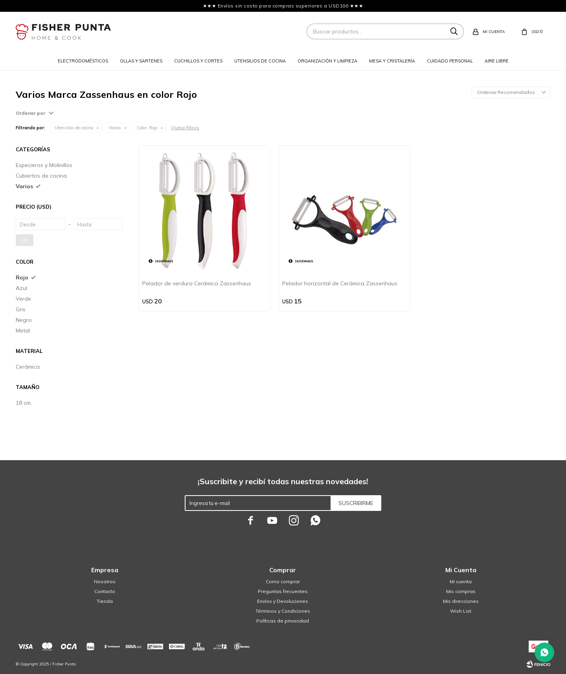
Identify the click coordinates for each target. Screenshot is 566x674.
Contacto (104, 591)
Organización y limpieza (327, 61)
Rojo (147, 127)
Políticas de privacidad (282, 621)
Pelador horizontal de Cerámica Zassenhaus (339, 283)
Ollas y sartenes (141, 61)
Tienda (105, 601)
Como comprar (283, 581)
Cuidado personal (450, 61)
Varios (115, 127)
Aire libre (497, 61)
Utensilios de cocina (260, 61)
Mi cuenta (461, 581)
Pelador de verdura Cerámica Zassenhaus (196, 283)
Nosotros (105, 581)
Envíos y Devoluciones (282, 601)
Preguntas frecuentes (283, 591)
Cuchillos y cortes (198, 61)
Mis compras (461, 591)
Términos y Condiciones (282, 611)
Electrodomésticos (83, 61)
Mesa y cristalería (392, 61)
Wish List (460, 611)
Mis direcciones (461, 601)
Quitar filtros (185, 127)
